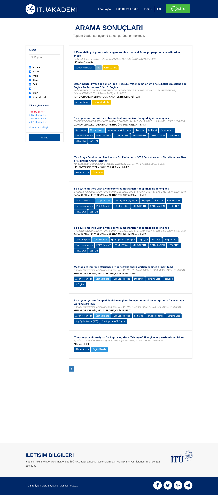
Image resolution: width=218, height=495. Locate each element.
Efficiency (138, 278)
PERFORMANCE (103, 135)
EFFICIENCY (173, 135)
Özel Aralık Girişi (38, 127)
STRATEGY (80, 141)
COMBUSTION (121, 135)
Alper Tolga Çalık (83, 278)
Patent (36, 71)
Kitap (35, 80)
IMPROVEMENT (139, 135)
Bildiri (35, 92)
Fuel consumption (84, 135)
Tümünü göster (36, 111)
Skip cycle (139, 130)
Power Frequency (155, 315)
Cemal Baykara (82, 239)
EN (159, 9)
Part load (152, 130)
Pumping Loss (153, 278)
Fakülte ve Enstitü (127, 9)
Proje (35, 75)
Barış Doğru (81, 130)
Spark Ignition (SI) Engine (113, 321)
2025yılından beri (38, 118)
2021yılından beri (38, 121)
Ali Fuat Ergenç (82, 102)
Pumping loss (167, 130)
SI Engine (79, 284)
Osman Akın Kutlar (84, 67)
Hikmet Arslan (82, 172)
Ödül (35, 84)
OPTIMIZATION (157, 135)
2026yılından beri (38, 115)
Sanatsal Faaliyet (41, 97)
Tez (34, 88)
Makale (36, 67)
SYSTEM (94, 141)
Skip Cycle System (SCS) (86, 321)
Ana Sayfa (104, 9)
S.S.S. (148, 9)
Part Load (168, 278)
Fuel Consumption (121, 278)
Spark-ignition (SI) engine (119, 130)
